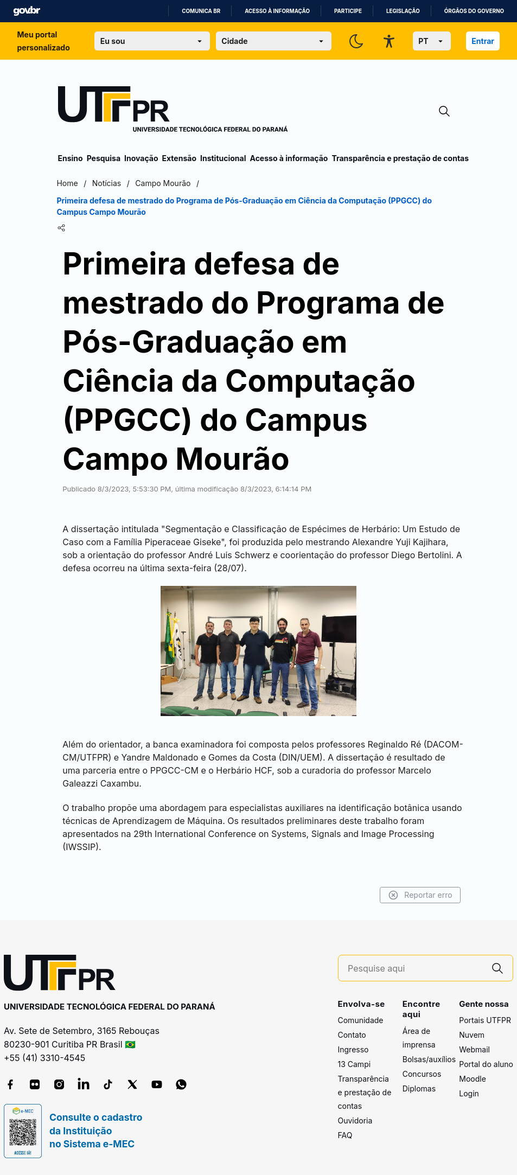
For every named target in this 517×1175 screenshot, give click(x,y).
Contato (352, 1034)
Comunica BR (201, 11)
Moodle (472, 1078)
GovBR (26, 11)
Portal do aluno (486, 1064)
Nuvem (471, 1034)
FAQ (345, 1135)
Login (469, 1093)
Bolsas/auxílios (429, 1059)
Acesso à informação (277, 11)
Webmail (474, 1049)
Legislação (403, 11)
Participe (348, 11)
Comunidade (361, 1020)
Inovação (141, 158)
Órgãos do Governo (474, 11)
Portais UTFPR (485, 1020)
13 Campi (354, 1064)
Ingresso (353, 1049)
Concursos (422, 1073)
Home (68, 183)
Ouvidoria (355, 1120)
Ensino (70, 158)
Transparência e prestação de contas (400, 158)
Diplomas (419, 1088)
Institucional (223, 158)
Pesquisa (103, 158)
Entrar (482, 41)
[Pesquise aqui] (415, 968)
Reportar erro (419, 895)
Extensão (179, 158)
